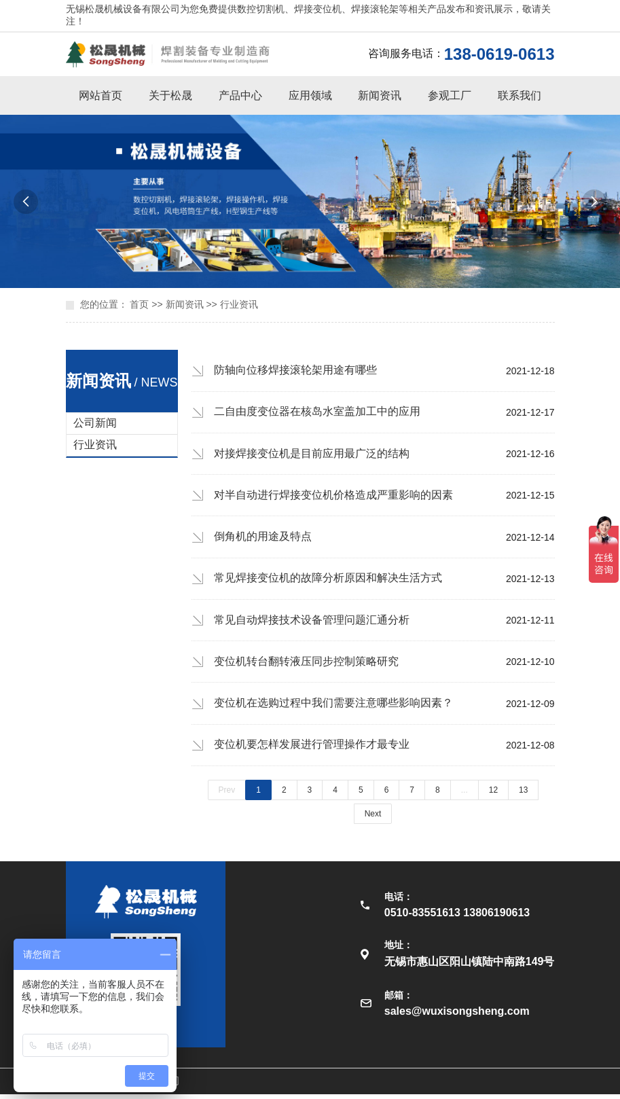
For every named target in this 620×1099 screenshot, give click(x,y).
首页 (139, 304)
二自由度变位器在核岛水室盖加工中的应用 (317, 412)
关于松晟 (170, 95)
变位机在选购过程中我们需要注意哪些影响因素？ (333, 707)
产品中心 (240, 95)
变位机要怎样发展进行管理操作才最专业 (311, 749)
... (464, 794)
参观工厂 (449, 95)
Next (373, 818)
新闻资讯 (379, 95)
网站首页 (100, 95)
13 (523, 794)
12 (493, 794)
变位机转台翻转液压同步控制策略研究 (306, 664)
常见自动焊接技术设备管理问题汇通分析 (311, 622)
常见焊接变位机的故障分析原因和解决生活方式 (328, 580)
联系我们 (519, 95)
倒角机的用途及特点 (263, 538)
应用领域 (310, 95)
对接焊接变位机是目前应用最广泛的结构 (311, 454)
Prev (227, 794)
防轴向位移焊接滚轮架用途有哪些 (295, 370)
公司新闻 (95, 423)
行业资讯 (239, 304)
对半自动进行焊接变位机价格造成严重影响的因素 (333, 496)
